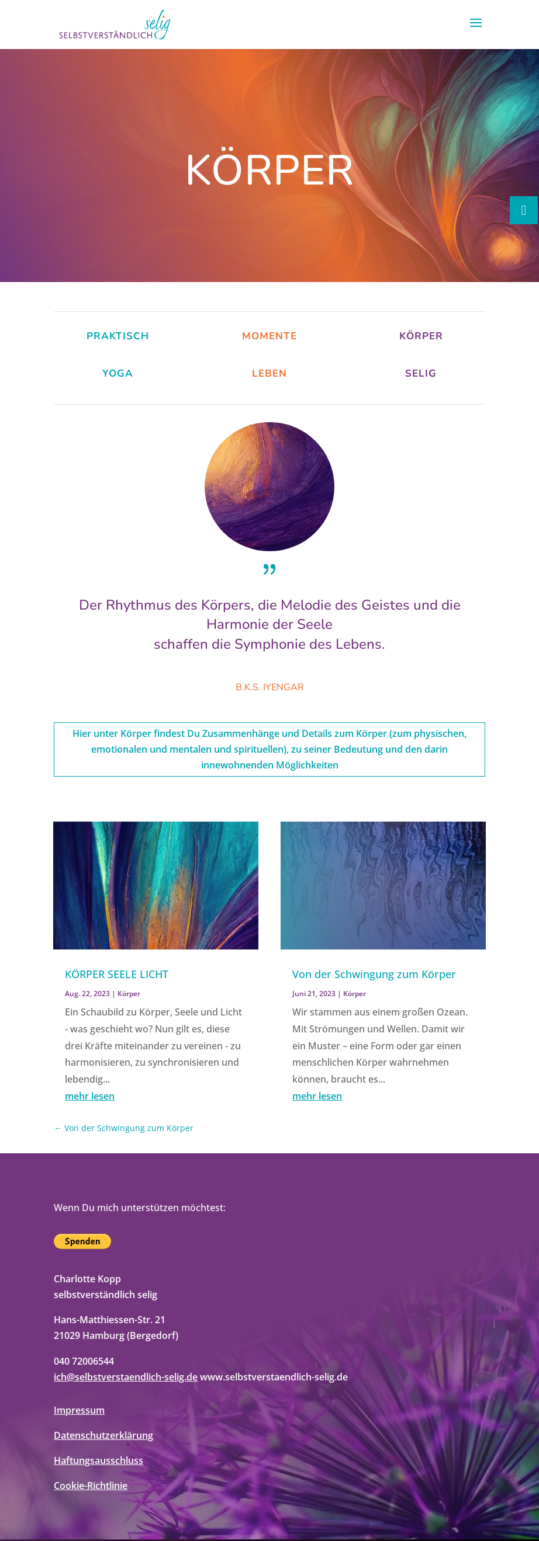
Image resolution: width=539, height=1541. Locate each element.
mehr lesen (90, 1096)
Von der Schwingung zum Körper (374, 974)
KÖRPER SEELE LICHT (116, 974)
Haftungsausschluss (98, 1460)
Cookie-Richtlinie (90, 1485)
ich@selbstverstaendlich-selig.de (126, 1376)
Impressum (79, 1410)
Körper (129, 994)
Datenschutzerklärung (103, 1435)
